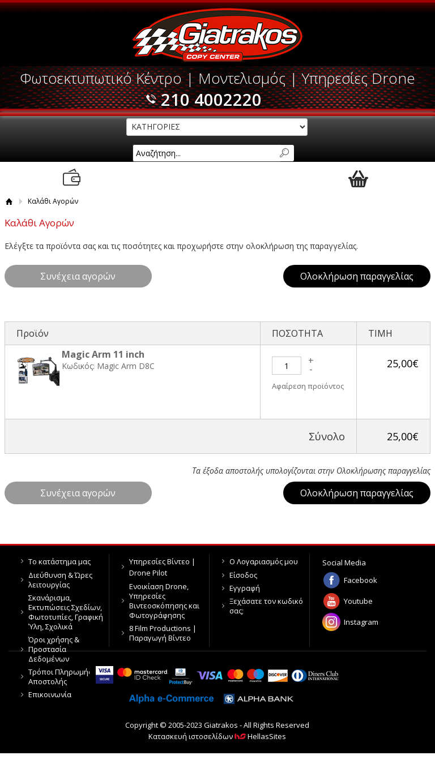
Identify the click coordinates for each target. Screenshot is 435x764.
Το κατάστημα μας (59, 561)
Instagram (361, 622)
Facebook (360, 580)
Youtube (358, 601)
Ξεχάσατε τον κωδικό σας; (266, 606)
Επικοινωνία (49, 694)
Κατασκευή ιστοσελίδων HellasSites (217, 736)
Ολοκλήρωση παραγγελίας (356, 276)
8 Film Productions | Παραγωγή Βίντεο (163, 633)
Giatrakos (217, 35)
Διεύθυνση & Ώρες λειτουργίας (60, 580)
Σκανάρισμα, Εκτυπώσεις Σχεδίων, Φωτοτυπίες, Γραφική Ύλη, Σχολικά (65, 612)
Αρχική (9, 201)
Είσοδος (243, 575)
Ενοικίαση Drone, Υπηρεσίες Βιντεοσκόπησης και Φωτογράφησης (164, 600)
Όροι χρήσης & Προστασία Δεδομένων (53, 649)
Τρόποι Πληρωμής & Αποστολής (63, 676)
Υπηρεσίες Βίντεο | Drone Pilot (162, 567)
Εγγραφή (244, 588)
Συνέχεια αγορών (78, 276)
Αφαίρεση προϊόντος (308, 386)
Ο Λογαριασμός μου (263, 561)
